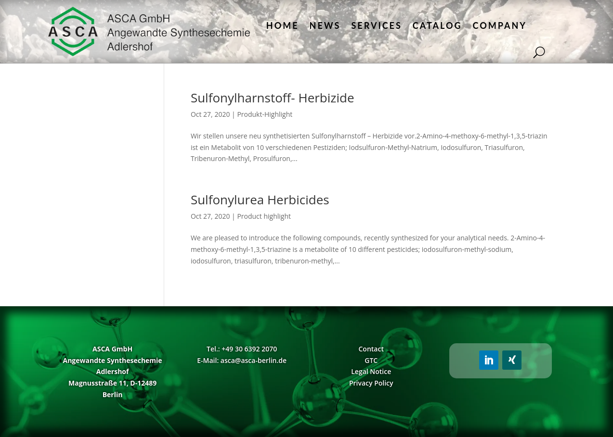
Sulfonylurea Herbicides (260, 199)
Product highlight (264, 216)
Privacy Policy (371, 382)
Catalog (437, 25)
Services (376, 25)
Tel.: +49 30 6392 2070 (242, 348)
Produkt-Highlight (264, 114)
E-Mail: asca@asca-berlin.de (242, 360)
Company (500, 25)
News (325, 25)
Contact (371, 348)
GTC (371, 360)
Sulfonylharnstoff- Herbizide (272, 97)
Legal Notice (371, 371)
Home (282, 25)
